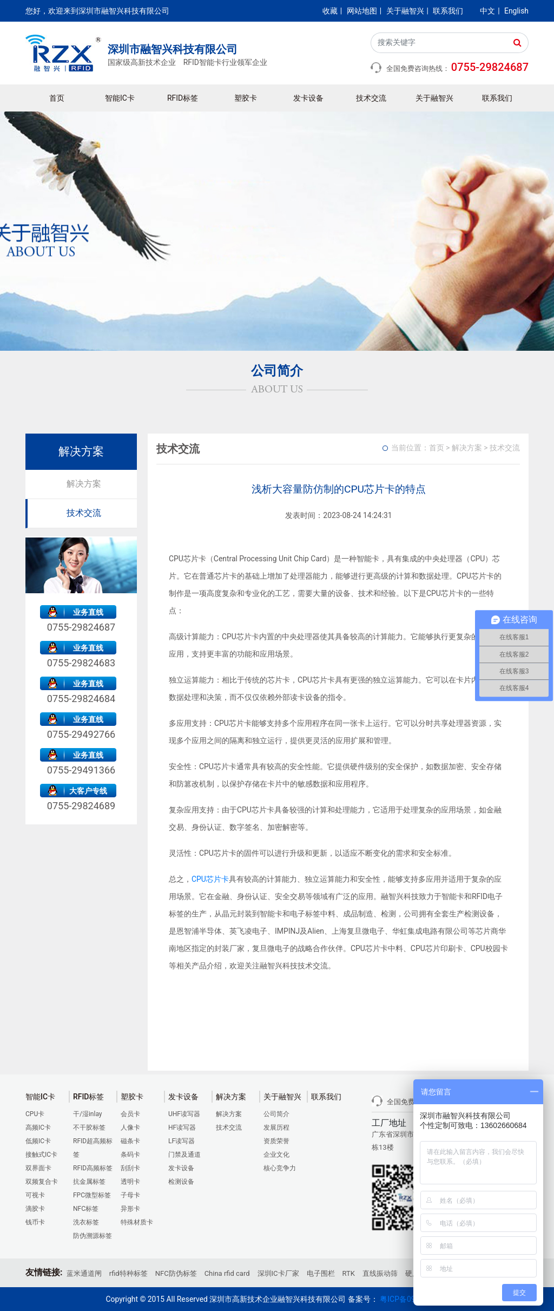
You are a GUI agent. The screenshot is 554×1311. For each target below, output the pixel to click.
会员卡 (130, 1114)
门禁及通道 (184, 1154)
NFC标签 (85, 1208)
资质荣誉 (276, 1141)
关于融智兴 (405, 10)
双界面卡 (38, 1168)
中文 (487, 10)
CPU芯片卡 (210, 879)
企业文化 (276, 1154)
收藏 (330, 10)
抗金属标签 (89, 1181)
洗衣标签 (86, 1222)
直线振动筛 (380, 1273)
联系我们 (448, 10)
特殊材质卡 (137, 1222)
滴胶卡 (35, 1208)
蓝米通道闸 (84, 1273)
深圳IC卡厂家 (278, 1273)
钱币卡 (35, 1222)
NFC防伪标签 (176, 1273)
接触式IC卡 (41, 1154)
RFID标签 (182, 98)
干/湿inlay (87, 1114)
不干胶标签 (89, 1127)
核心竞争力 (279, 1168)
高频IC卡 (38, 1127)
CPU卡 (34, 1114)
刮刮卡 (130, 1168)
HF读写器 (182, 1127)
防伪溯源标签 (92, 1236)
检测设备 (181, 1181)
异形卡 (130, 1208)
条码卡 (130, 1154)
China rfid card (227, 1273)
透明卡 (130, 1181)
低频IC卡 (38, 1141)
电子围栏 (321, 1273)
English (516, 10)
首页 (56, 98)
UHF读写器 (184, 1114)
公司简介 (276, 1114)
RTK (348, 1273)
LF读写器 (181, 1141)
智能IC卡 (120, 98)
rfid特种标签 (128, 1273)
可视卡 (35, 1195)
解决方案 (84, 483)
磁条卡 (130, 1141)
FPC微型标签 (92, 1195)
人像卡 (130, 1127)
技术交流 (371, 98)
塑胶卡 (245, 98)
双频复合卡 (41, 1181)
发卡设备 (308, 98)
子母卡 (130, 1195)
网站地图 (362, 10)
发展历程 (276, 1127)
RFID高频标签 (93, 1168)
